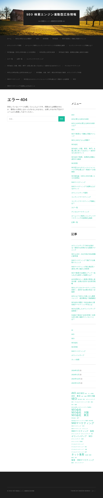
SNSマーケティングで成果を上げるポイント (21, 86)
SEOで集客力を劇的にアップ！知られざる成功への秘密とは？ (83, 274)
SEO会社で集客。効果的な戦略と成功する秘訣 (73, 52)
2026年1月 (75, 374)
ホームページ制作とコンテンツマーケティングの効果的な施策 (45, 45)
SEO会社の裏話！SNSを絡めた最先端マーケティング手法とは (83, 303)
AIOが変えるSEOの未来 (47, 52)
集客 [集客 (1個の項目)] (90, 455)
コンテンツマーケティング (35, 59)
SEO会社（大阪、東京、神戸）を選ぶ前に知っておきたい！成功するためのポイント (34, 65)
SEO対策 (45, 38)
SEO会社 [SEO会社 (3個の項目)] (76, 409)
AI (72, 330)
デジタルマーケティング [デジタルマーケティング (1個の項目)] (77, 444)
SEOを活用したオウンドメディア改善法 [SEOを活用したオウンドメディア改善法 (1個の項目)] (81, 407)
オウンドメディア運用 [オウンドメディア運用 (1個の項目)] (76, 441)
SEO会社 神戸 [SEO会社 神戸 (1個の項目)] (75, 418)
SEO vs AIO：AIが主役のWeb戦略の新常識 (83, 255)
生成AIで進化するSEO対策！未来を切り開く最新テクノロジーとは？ (83, 317)
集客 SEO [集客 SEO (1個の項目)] (74, 457)
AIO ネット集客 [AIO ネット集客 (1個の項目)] (89, 393)
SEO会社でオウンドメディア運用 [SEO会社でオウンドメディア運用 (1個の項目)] (79, 420)
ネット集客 (75, 359)
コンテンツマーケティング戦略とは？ (81, 45)
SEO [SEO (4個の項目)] (74, 398)
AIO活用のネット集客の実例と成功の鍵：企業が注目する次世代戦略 (83, 281)
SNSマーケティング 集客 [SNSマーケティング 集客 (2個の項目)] (82, 431)
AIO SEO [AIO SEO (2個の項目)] (80, 393)
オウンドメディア (77, 355)
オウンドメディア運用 (14, 45)
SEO (74, 79)
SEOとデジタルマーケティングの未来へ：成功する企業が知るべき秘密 (83, 290)
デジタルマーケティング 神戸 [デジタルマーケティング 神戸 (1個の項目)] (79, 452)
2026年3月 (75, 370)
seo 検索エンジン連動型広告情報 (51, 14)
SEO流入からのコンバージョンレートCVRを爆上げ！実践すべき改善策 (46, 79)
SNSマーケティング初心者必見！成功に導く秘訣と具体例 (83, 268)
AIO (37, 38)
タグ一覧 (10, 59)
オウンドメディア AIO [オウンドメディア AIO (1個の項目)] (87, 433)
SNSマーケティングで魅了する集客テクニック (83, 261)
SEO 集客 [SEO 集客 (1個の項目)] (74, 404)
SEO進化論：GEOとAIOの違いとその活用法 (21, 52)
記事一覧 (20, 59)
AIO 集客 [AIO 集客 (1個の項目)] (84, 396)
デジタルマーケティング (72, 65)
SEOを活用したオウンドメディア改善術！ (83, 310)
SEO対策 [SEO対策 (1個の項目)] (91, 420)
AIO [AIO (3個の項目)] (73, 393)
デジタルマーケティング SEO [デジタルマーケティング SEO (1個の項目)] (79, 446)
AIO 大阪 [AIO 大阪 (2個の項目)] (91, 396)
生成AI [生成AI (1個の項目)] (86, 455)
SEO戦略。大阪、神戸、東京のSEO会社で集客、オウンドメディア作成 (58, 72)
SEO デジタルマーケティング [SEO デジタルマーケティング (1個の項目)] (79, 402)
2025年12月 (75, 379)
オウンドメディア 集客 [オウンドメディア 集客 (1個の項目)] (77, 438)
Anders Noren (84, 491)
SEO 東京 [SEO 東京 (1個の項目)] (90, 402)
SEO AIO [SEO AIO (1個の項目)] (80, 399)
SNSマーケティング (13, 79)
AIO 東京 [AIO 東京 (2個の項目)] (76, 396)
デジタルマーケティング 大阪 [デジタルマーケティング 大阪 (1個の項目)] (79, 449)
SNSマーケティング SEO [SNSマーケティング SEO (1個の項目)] (77, 426)
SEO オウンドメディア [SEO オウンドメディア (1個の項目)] (89, 399)
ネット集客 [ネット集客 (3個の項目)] (77, 454)
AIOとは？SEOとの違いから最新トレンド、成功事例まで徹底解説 (83, 297)
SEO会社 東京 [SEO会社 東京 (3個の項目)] (80, 415)
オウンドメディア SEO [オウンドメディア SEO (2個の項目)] (81, 436)
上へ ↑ (94, 491)
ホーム (9, 38)
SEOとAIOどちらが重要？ (23, 38)
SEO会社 (55, 38)
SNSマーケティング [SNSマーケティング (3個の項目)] (82, 423)
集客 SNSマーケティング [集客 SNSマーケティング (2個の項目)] (82, 460)
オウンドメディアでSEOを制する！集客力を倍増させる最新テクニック (83, 248)
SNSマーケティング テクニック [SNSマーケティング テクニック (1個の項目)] (79, 428)
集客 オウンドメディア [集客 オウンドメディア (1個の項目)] (77, 462)
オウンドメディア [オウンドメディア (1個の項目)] (75, 433)
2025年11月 (75, 383)
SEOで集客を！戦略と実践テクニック (74, 38)
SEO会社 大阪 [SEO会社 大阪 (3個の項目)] (80, 412)
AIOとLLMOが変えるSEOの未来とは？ (19, 72)
